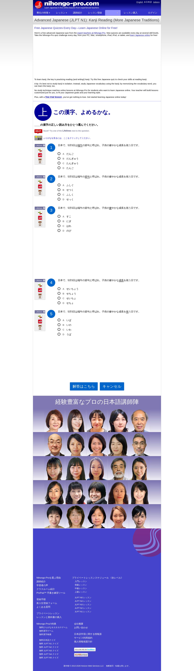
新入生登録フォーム (47, 603)
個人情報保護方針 (83, 641)
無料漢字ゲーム (46, 631)
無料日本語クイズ (47, 640)
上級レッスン (81, 592)
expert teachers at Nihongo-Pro (91, 33)
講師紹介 (41, 581)
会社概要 (78, 624)
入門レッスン (81, 581)
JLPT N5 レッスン (83, 597)
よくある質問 (43, 607)
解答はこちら (84, 386)
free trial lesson (53, 97)
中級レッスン (81, 588)
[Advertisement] (97, 57)
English (139, 2)
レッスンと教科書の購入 (49, 617)
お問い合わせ (81, 627)
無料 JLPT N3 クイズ (48, 650)
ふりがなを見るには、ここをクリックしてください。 (67, 138)
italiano (156, 2)
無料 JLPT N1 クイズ (48, 643)
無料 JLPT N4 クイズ (48, 654)
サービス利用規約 (83, 638)
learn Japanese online (140, 35)
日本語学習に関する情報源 (88, 634)
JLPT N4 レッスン (83, 601)
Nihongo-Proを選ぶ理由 (49, 577)
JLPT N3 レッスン (83, 604)
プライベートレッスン (48, 613)
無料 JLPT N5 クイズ (48, 657)
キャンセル (112, 386)
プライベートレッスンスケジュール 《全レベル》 (97, 577)
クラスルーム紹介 (46, 589)
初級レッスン (81, 585)
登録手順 (41, 599)
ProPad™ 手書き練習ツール (51, 593)
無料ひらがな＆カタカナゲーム (53, 627)
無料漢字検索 (45, 634)
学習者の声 (42, 585)
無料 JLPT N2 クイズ (48, 647)
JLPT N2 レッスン (83, 608)
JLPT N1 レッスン (83, 611)
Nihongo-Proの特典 (46, 624)
